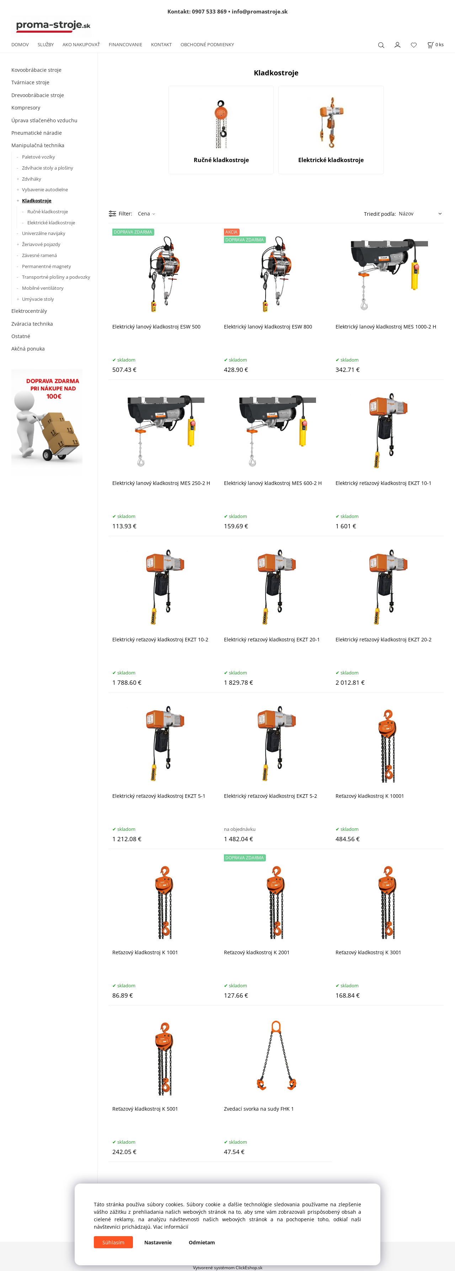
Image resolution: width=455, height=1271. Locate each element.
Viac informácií (170, 1226)
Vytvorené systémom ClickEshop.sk (227, 1267)
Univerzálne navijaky (43, 233)
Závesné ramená (39, 255)
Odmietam (202, 1242)
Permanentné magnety (46, 266)
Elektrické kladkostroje (51, 222)
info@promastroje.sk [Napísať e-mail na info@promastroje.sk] (260, 11)
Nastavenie (158, 1242)
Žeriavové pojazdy (41, 244)
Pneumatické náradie (36, 132)
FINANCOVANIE (125, 44)
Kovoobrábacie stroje (36, 69)
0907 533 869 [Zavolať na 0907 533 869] (209, 11)
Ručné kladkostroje (47, 211)
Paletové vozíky (38, 157)
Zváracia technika (32, 323)
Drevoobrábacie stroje (37, 95)
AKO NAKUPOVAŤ (81, 44)
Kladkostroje (37, 200)
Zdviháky (31, 179)
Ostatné (20, 336)
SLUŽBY (46, 44)
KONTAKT (161, 44)
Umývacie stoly (38, 299)
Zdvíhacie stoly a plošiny (47, 168)
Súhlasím (113, 1242)
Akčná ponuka (28, 348)
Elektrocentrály (29, 311)
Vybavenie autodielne (45, 189)
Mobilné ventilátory (43, 288)
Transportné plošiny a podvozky (56, 277)
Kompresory (25, 107)
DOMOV (20, 44)
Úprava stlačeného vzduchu (44, 120)
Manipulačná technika (37, 145)
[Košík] (435, 45)
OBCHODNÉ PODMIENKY (207, 44)
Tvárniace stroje (30, 82)
